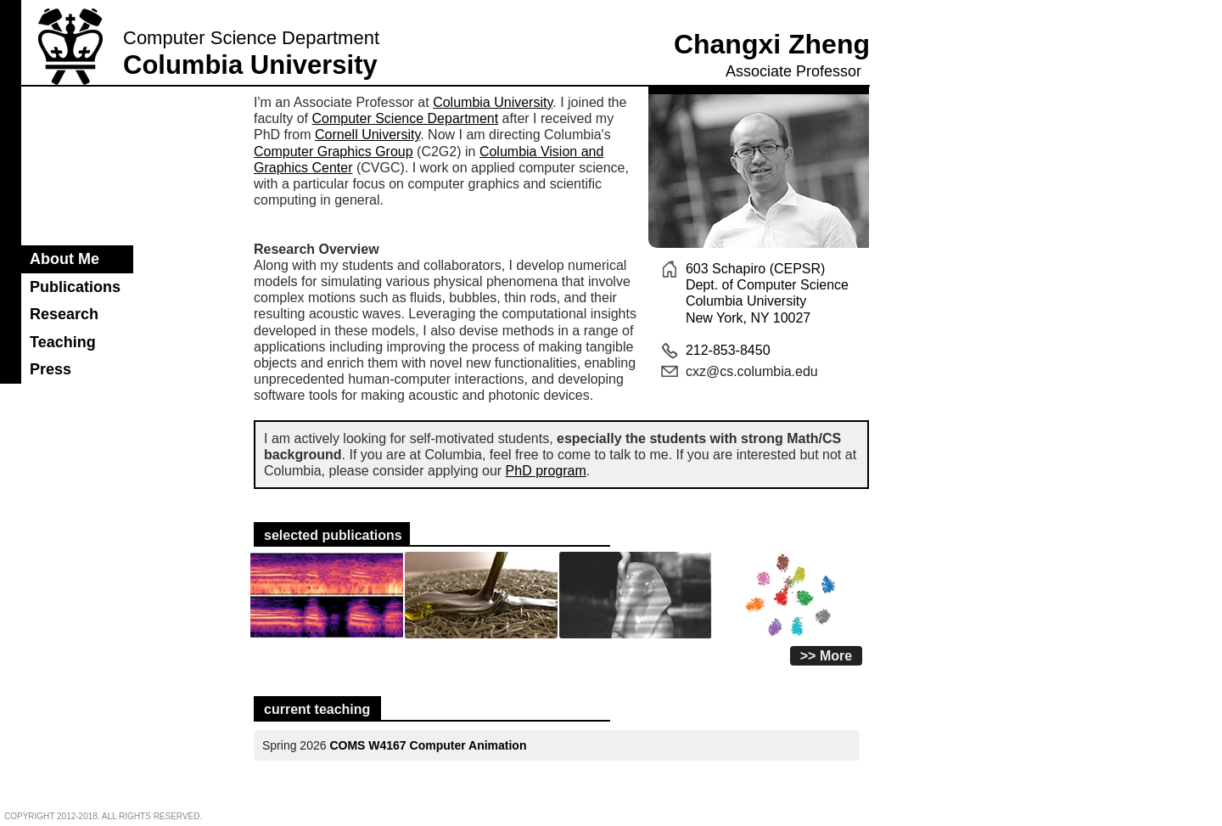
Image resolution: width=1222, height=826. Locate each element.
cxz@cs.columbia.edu (752, 371)
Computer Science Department (404, 118)
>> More (826, 656)
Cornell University (367, 134)
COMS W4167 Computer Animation (427, 745)
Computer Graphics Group (333, 151)
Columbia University (492, 102)
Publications (75, 286)
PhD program (546, 471)
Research (64, 314)
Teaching (63, 342)
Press (50, 369)
